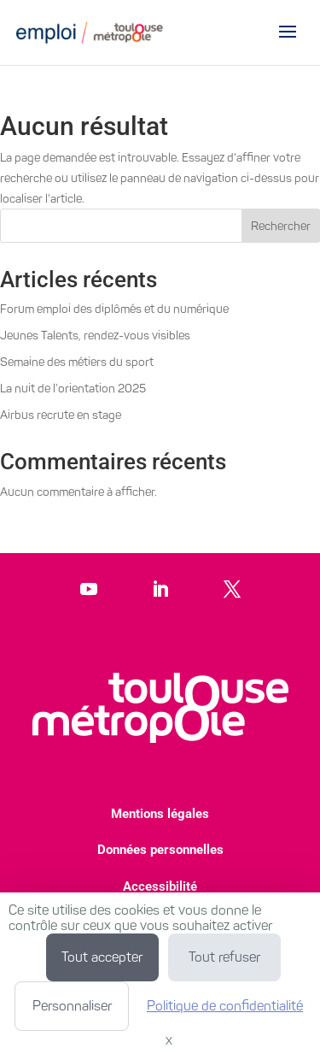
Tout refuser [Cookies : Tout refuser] (224, 957)
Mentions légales (160, 814)
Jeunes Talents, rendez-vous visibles (95, 335)
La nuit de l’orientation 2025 (73, 388)
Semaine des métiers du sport (77, 362)
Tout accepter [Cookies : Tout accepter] (102, 957)
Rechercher (281, 226)
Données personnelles (160, 849)
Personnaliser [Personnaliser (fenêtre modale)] (72, 1006)
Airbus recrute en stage (60, 415)
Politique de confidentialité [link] (225, 1006)
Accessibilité (160, 886)
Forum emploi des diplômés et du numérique (114, 309)
